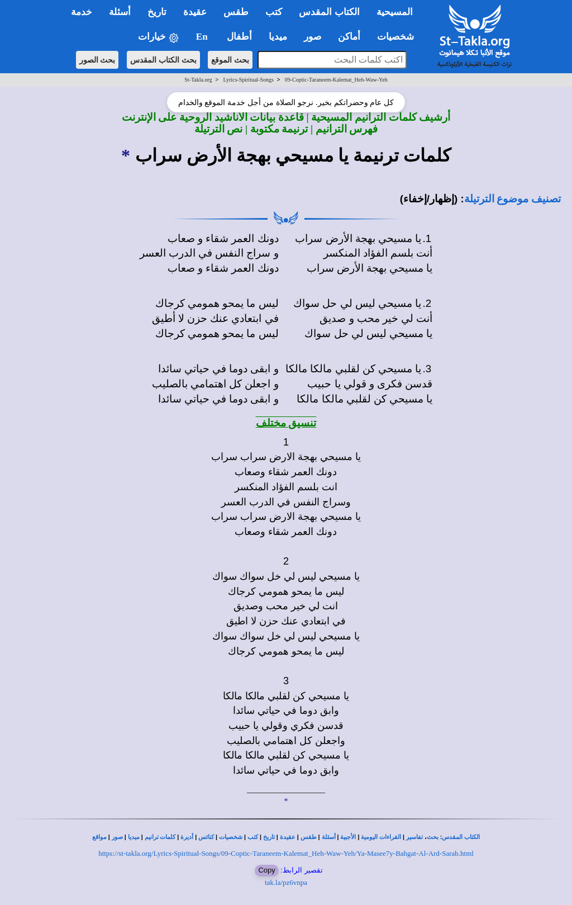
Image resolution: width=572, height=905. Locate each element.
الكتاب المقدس (461, 837)
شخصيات (230, 837)
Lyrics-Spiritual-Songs (248, 80)
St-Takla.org (198, 80)
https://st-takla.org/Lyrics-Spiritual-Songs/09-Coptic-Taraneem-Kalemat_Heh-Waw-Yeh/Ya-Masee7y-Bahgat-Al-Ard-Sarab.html (286, 853)
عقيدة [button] (195, 12)
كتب (252, 837)
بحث (432, 837)
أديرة (186, 837)
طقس (309, 837)
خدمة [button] (81, 12)
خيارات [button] (158, 37)
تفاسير (414, 837)
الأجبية (348, 837)
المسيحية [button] (394, 12)
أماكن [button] (349, 36)
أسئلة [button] (120, 12)
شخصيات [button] (399, 36)
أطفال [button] (239, 36)
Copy (266, 870)
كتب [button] (273, 12)
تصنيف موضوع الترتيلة (512, 199)
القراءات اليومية (381, 837)
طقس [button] (236, 12)
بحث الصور (97, 59)
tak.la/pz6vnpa (286, 882)
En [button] (203, 36)
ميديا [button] (278, 36)
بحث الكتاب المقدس (163, 59)
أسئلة (329, 837)
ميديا (134, 837)
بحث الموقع (230, 59)
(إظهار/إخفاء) (429, 199)
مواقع (99, 837)
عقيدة (287, 837)
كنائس (206, 837)
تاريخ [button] (156, 12)
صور (117, 837)
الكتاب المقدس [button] (329, 12)
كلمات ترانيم (160, 837)
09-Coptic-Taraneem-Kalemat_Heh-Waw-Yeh (336, 80)
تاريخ (269, 837)
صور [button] (312, 36)
